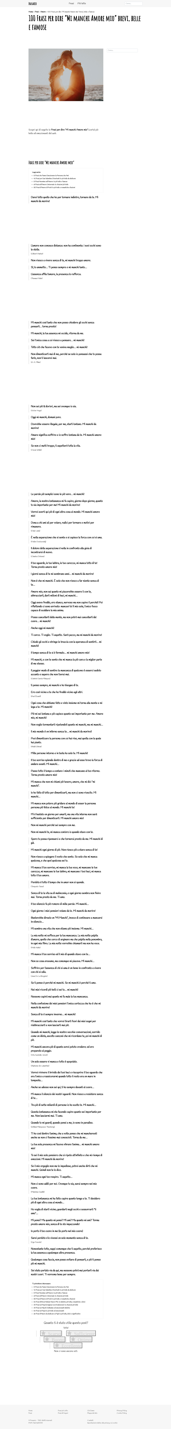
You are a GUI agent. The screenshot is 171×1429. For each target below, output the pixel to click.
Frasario (32, 3)
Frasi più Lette (63, 1411)
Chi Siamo (90, 1411)
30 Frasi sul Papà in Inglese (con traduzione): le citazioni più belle (56, 1305)
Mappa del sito (92, 1413)
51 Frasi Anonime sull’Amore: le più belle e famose (50, 182)
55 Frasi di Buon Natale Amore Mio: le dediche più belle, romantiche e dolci (59, 1302)
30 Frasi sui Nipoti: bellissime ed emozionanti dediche (52, 1308)
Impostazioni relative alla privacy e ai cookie (102, 1423)
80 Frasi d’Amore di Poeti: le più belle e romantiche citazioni (54, 187)
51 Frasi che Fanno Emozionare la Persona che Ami (51, 176)
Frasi (71, 3)
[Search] (133, 3)
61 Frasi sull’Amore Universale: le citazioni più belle (51, 184)
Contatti (90, 1420)
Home (30, 12)
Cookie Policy (122, 1413)
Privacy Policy (122, 1411)
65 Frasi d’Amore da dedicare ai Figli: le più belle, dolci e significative (57, 1314)
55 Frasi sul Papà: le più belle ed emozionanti (49, 1311)
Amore (43, 12)
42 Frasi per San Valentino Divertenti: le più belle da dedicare (55, 179)
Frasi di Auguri (63, 1413)
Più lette (82, 3)
